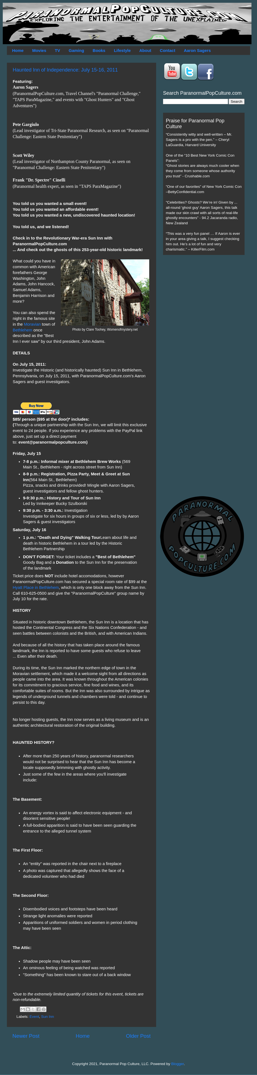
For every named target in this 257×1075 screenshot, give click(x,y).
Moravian (32, 324)
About (145, 50)
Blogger (177, 1064)
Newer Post (26, 1036)
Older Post (138, 1036)
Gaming (76, 50)
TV (57, 50)
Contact (167, 50)
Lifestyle (122, 50)
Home (18, 50)
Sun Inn (47, 1017)
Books (99, 50)
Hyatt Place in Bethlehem (36, 587)
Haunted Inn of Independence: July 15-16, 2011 (65, 70)
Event (34, 1017)
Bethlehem (22, 330)
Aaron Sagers (197, 50)
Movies (39, 50)
